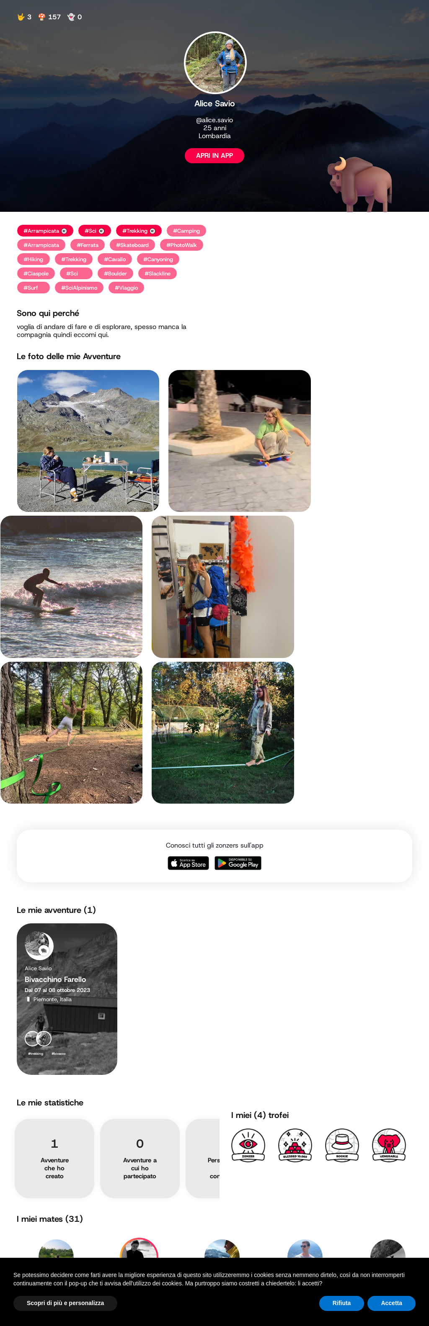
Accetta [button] (391, 1303)
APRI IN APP (214, 155)
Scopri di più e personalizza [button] (65, 1303)
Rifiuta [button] (342, 1303)
